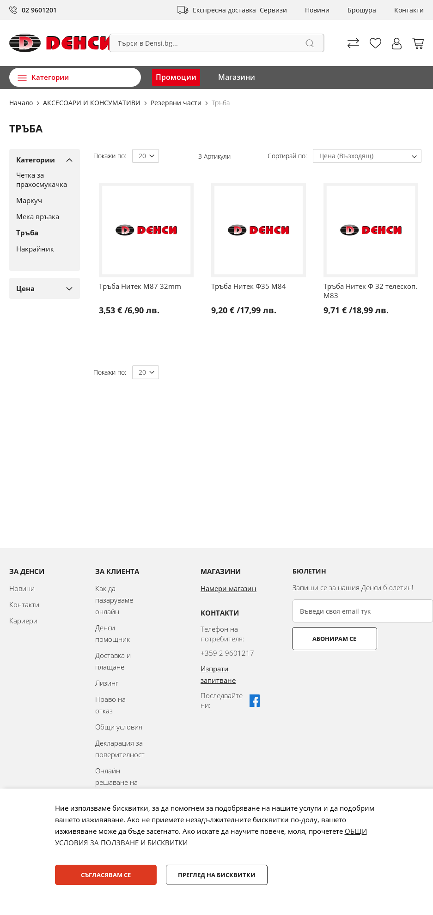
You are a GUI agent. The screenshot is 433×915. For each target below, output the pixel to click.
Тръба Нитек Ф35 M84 (248, 286)
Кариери (23, 620)
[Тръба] (41, 232)
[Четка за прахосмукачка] (41, 179)
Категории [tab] (35, 159)
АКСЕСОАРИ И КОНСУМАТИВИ (92, 102)
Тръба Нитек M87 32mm (140, 286)
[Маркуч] (41, 200)
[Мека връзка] (41, 216)
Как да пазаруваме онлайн (114, 600)
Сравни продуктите (353, 43)
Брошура (362, 10)
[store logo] (61, 43)
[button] (397, 43)
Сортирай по (286, 155)
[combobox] (216, 43)
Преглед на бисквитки (217, 875)
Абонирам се (329, 638)
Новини (317, 10)
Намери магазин (228, 588)
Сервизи (273, 10)
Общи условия (118, 726)
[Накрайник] (41, 248)
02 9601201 (39, 10)
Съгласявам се (106, 875)
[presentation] (363, 673)
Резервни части (177, 102)
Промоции (176, 77)
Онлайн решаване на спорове (116, 782)
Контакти (409, 10)
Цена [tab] (25, 288)
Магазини (236, 77)
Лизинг (106, 683)
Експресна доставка (224, 10)
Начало (22, 102)
